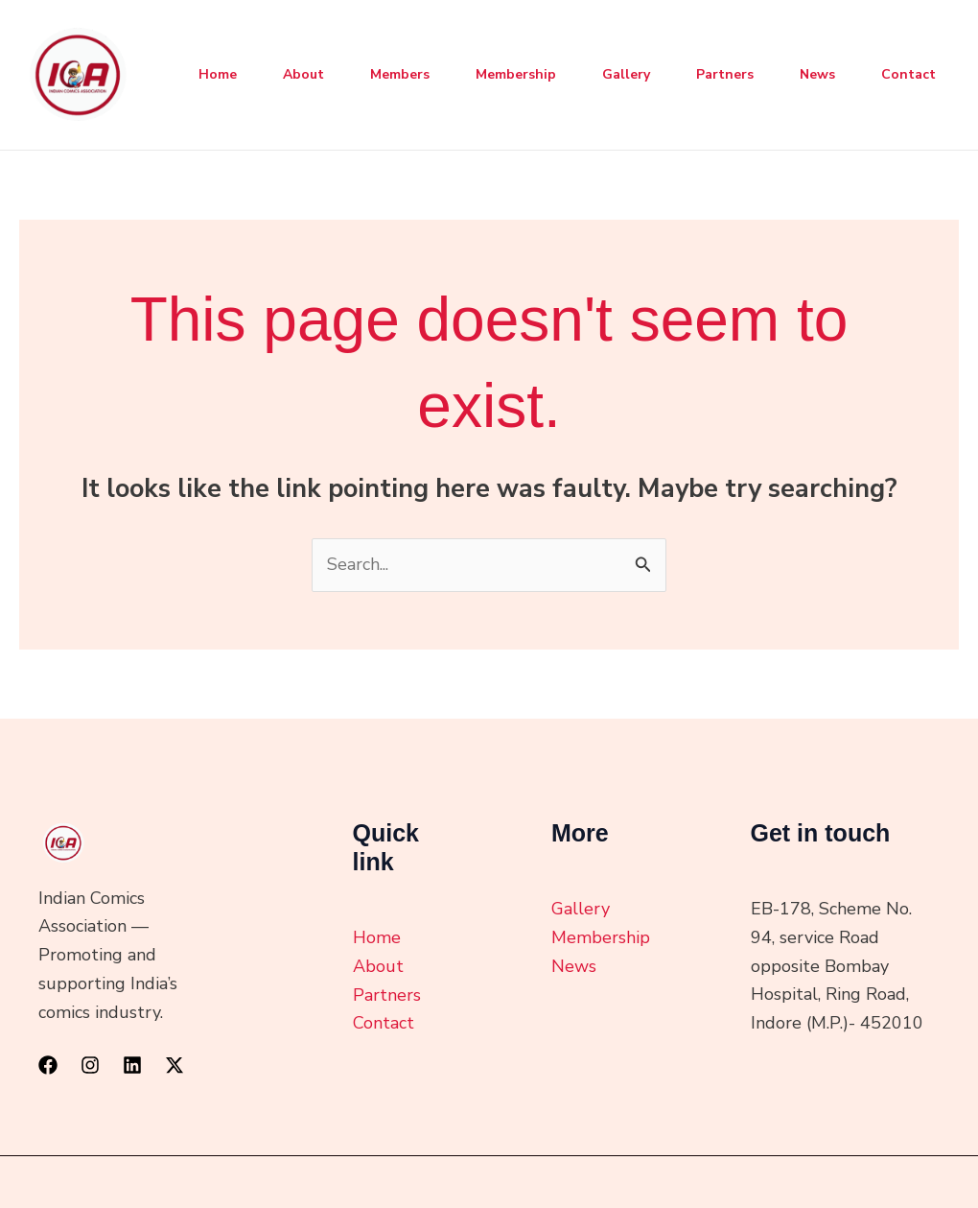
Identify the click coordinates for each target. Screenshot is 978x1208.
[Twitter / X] (174, 1065)
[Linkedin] (132, 1065)
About (303, 74)
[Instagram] (90, 1065)
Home (217, 74)
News (817, 74)
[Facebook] (48, 1065)
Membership (516, 74)
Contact (908, 74)
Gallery (626, 74)
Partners (725, 74)
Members (400, 74)
